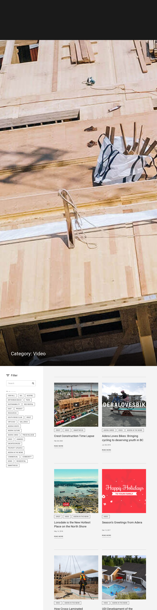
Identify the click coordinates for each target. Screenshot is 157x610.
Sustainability (14, 404)
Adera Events (13, 426)
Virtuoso (11, 422)
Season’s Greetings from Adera (122, 522)
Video (10, 439)
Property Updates (15, 448)
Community (27, 457)
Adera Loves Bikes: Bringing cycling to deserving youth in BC (122, 438)
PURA (28, 400)
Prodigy (19, 409)
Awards (20, 439)
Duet (10, 409)
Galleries (24, 422)
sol (21, 395)
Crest (28, 417)
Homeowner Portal (132, 4)
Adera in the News (15, 452)
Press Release (28, 435)
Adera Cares (13, 435)
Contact (109, 4)
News (10, 461)
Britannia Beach (15, 400)
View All (11, 395)
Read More (58, 446)
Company (79, 4)
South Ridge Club (15, 417)
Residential (48, 4)
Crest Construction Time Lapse (74, 436)
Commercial (64, 4)
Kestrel (30, 395)
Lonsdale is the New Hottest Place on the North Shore (72, 524)
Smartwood (13, 465)
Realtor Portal (147, 4)
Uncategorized (14, 443)
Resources (12, 413)
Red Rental (28, 404)
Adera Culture (14, 430)
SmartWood (94, 4)
